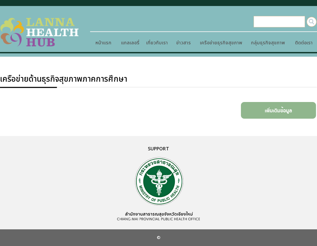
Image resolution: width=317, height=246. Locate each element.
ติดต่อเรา (304, 42)
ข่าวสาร (183, 42)
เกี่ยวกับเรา (157, 42)
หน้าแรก (103, 42)
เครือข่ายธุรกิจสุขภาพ (221, 42)
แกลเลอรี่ (130, 42)
